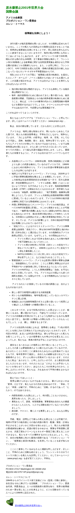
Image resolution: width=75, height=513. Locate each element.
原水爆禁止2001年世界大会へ (28, 505)
